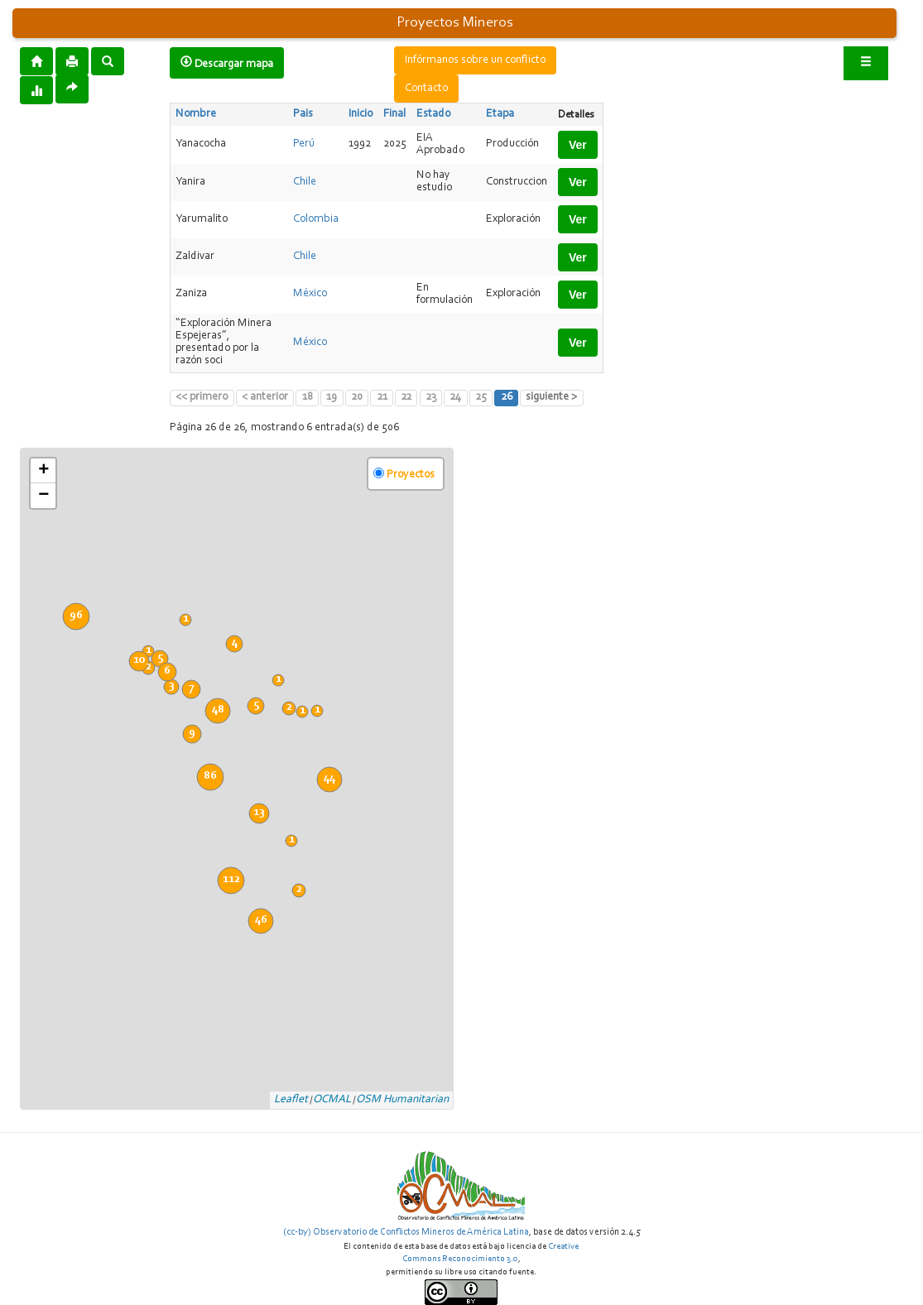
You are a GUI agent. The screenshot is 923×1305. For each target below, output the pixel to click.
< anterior (265, 397)
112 (231, 879)
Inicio (361, 114)
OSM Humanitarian (402, 1100)
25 (481, 397)
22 (406, 397)
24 (455, 397)
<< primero (201, 397)
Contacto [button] (426, 88)
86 (210, 776)
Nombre (195, 114)
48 (218, 710)
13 (259, 812)
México (310, 294)
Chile (304, 182)
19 (331, 397)
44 (329, 778)
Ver (578, 144)
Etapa (500, 114)
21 (382, 397)
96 (76, 615)
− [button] (43, 495)
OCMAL (332, 1100)
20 (357, 397)
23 (430, 397)
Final (394, 114)
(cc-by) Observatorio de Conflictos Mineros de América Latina (406, 1232)
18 (307, 397)
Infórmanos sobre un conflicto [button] (475, 60)
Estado (433, 114)
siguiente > (551, 397)
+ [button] (43, 470)
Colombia (316, 219)
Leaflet (291, 1100)
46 (261, 920)
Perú (304, 144)
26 (506, 397)
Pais (303, 114)
